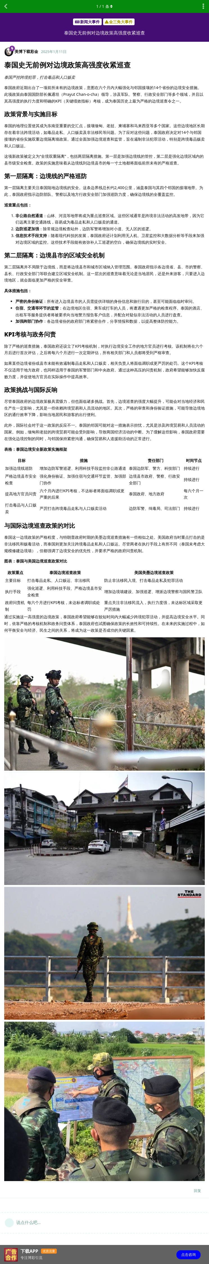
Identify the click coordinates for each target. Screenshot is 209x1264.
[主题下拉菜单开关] (203, 6)
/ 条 (104, 6)
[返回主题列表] (5, 6)
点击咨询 (188, 1254)
